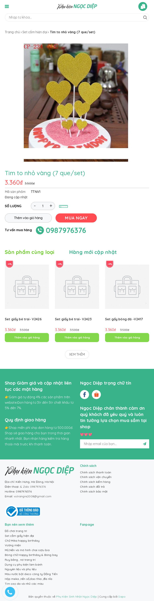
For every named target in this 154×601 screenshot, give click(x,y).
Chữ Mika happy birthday (22, 540)
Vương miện (13, 545)
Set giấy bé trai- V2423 (73, 319)
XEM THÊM (77, 354)
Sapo (122, 596)
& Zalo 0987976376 (33, 486)
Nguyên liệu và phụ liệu (20, 569)
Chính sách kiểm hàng (95, 482)
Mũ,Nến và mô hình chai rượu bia (27, 550)
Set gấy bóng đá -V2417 (124, 319)
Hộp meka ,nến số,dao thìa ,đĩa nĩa (28, 579)
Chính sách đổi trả (92, 486)
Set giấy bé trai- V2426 (23, 319)
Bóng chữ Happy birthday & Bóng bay (31, 555)
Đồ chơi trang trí (16, 531)
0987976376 (66, 230)
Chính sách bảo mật (94, 491)
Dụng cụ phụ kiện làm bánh (23, 564)
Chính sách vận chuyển (95, 477)
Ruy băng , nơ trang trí (20, 560)
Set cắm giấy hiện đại (19, 536)
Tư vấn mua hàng (18, 230)
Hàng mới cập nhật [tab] (93, 252)
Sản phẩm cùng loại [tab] (29, 252)
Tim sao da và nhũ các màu (24, 583)
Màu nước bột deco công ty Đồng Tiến (31, 574)
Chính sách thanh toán (95, 472)
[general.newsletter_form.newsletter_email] (114, 443)
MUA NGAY (76, 217)
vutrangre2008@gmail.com (33, 496)
